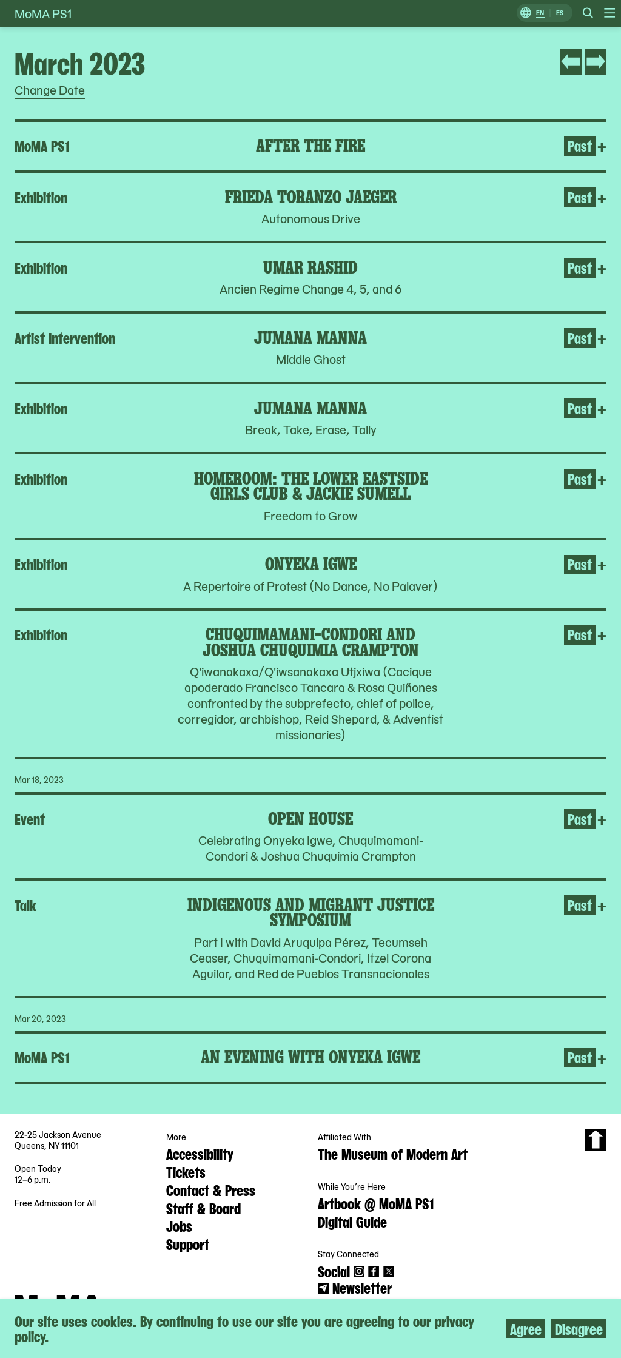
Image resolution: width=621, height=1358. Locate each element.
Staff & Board (203, 1208)
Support (187, 1243)
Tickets (186, 1171)
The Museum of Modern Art (393, 1153)
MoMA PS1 (43, 13)
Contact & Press (210, 1189)
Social (334, 1271)
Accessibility (199, 1153)
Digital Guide (352, 1221)
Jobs (179, 1225)
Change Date (50, 90)
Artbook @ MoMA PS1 (376, 1203)
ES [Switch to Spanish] (559, 13)
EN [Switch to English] (540, 13)
